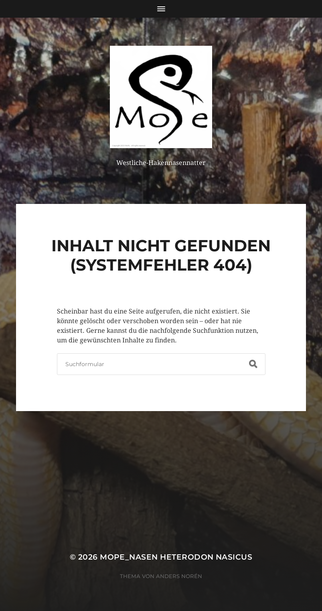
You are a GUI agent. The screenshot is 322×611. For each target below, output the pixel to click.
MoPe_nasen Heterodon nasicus (176, 557)
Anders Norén (179, 576)
